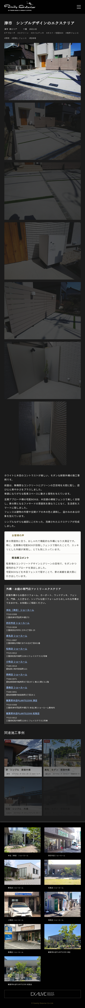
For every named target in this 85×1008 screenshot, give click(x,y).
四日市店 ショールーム (17, 622)
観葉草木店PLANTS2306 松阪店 (22, 713)
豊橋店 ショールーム (16, 687)
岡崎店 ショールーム (16, 674)
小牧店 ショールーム (16, 661)
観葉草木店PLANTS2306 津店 (21, 700)
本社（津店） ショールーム (20, 609)
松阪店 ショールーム (16, 648)
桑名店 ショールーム (16, 635)
